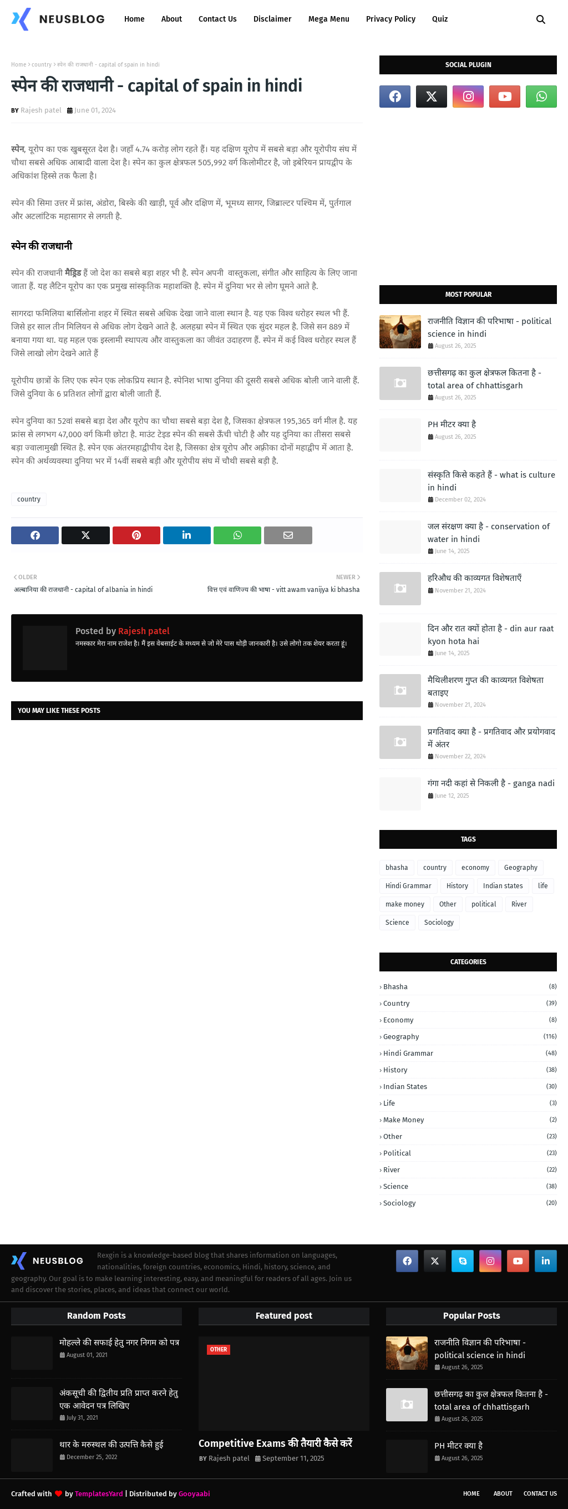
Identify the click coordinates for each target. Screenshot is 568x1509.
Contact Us (540, 1493)
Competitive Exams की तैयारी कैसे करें (275, 1443)
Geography (520, 868)
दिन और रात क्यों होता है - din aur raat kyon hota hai (491, 635)
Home (18, 65)
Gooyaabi (194, 1494)
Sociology (439, 922)
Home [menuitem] (134, 19)
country (42, 65)
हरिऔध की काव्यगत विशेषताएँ (474, 578)
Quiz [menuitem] (440, 19)
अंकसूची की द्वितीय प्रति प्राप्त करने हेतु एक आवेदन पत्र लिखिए (118, 1399)
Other (448, 904)
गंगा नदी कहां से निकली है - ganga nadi (491, 783)
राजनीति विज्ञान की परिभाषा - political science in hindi (489, 327)
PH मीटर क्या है (452, 424)
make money (405, 904)
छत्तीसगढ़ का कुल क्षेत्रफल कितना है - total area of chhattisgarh (484, 379)
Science (397, 922)
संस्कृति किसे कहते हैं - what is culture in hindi (491, 481)
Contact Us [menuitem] (218, 19)
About (503, 1493)
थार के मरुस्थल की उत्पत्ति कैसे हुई (111, 1445)
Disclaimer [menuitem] (272, 19)
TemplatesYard (99, 1494)
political (483, 904)
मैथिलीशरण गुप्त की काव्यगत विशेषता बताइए (486, 686)
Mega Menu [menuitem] (328, 19)
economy (475, 868)
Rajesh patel (41, 110)
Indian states (503, 886)
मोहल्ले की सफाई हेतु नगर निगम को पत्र (119, 1343)
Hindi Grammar (409, 886)
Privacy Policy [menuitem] (390, 19)
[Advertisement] (468, 196)
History (457, 886)
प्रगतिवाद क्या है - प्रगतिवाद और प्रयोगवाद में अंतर (491, 738)
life (543, 886)
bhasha (397, 868)
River (519, 904)
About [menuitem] (171, 19)
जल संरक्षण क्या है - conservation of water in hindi (489, 532)
